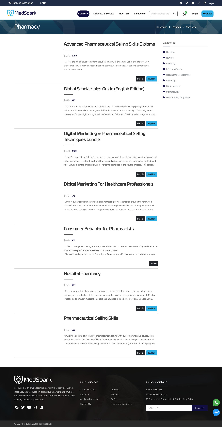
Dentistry (170, 79)
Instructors (139, 13)
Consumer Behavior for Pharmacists (99, 229)
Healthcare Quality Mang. (178, 96)
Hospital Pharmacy (82, 274)
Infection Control (174, 68)
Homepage (161, 27)
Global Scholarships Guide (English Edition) (104, 88)
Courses (83, 13)
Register (207, 13)
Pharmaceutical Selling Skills (91, 319)
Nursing (170, 57)
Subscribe (199, 409)
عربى (211, 3)
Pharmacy (171, 62)
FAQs (44, 3)
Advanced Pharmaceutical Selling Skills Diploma (110, 44)
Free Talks (124, 13)
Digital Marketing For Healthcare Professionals (109, 184)
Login (195, 13)
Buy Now (151, 78)
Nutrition (170, 51)
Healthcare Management (178, 74)
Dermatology (172, 91)
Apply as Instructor (21, 3)
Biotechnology (173, 85)
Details (139, 78)
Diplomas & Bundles (103, 13)
